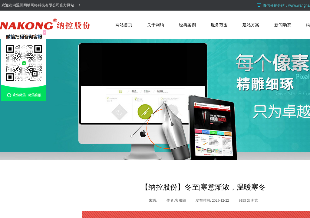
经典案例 (187, 24)
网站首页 (123, 24)
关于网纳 (155, 24)
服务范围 (219, 24)
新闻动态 (282, 24)
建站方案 (250, 24)
